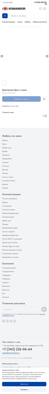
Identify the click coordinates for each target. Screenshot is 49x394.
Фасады (5, 224)
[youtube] (7, 321)
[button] (40, 8)
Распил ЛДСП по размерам (12, 239)
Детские (5, 170)
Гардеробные (7, 159)
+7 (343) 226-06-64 (40, 3)
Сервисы (5, 282)
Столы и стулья (7, 177)
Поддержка (6, 275)
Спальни (5, 162)
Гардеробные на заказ (10, 257)
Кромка (5, 202)
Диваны (5, 184)
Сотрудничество (8, 271)
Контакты (5, 297)
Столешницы (6, 206)
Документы (6, 286)
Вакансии (5, 290)
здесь (35, 378)
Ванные (5, 173)
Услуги (19, 22)
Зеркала (5, 188)
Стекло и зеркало (8, 232)
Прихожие (6, 155)
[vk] (3, 321)
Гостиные (5, 166)
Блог (3, 293)
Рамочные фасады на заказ (12, 250)
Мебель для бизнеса (41, 22)
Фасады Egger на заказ (10, 246)
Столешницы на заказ (10, 254)
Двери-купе (6, 221)
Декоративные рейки (10, 228)
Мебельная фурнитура (10, 213)
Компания (8, 263)
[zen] (14, 321)
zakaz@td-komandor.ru (11, 353)
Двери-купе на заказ (9, 243)
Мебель (28, 22)
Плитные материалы (9, 199)
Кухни (4, 144)
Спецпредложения (9, 268)
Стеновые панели (8, 181)
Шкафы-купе (7, 148)
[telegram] (11, 321)
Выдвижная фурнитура (10, 235)
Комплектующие (8, 22)
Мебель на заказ (12, 135)
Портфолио (6, 279)
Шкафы (5, 151)
